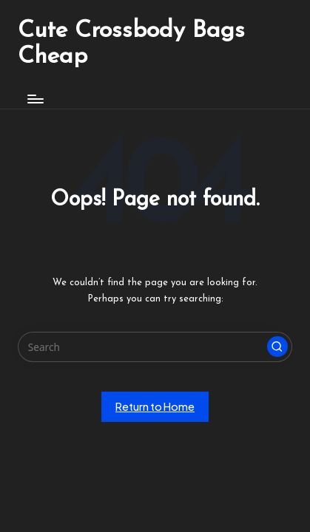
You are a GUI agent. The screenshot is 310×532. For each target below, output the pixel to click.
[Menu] (34, 99)
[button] (277, 346)
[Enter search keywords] (155, 347)
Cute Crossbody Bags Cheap (131, 44)
